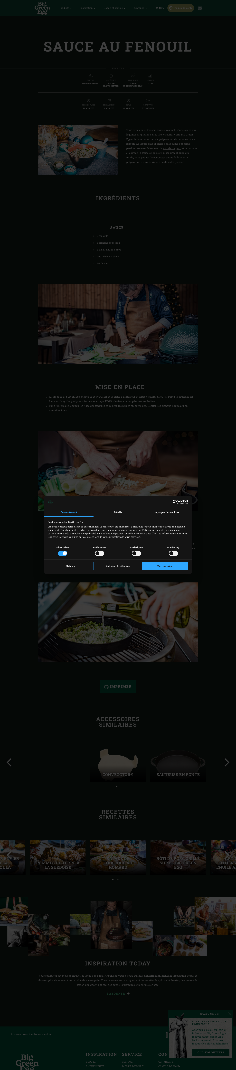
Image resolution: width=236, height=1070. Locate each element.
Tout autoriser (165, 566)
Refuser (70, 566)
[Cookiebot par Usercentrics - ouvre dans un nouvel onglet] (174, 502)
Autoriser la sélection (118, 566)
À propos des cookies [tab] (167, 512)
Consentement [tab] (69, 512)
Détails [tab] (118, 512)
